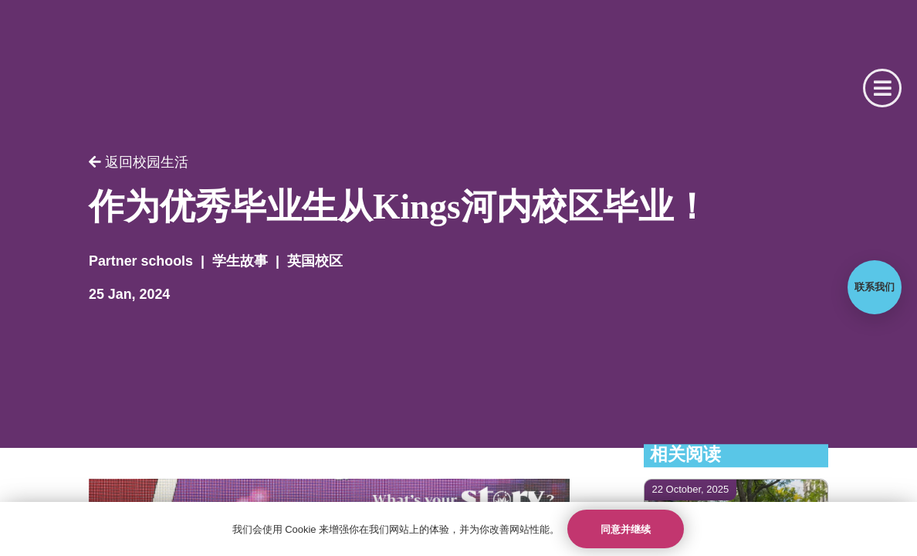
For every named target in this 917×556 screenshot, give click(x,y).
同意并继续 (626, 529)
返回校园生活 (138, 162)
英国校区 (315, 261)
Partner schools (141, 261)
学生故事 (240, 261)
